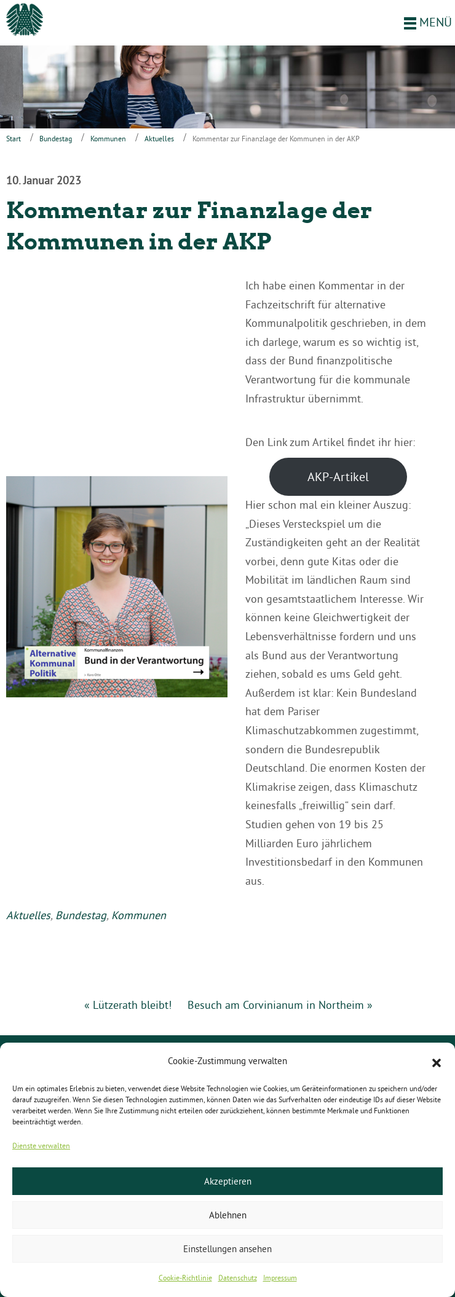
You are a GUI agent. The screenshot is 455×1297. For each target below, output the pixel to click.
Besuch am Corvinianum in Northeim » (280, 1005)
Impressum (280, 1277)
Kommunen (108, 138)
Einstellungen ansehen (227, 1249)
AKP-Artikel (338, 476)
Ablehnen (228, 1215)
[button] (436, 1062)
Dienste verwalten (41, 1145)
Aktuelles (159, 138)
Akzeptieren (227, 1181)
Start (13, 138)
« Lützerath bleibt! (128, 1005)
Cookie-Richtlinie (185, 1277)
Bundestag (55, 138)
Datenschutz (237, 1277)
